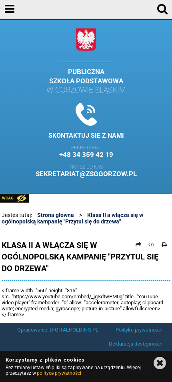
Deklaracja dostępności (135, 344)
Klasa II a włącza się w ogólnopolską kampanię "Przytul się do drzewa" (72, 218)
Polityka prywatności (139, 330)
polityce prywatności (59, 373)
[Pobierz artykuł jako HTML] (151, 244)
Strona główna (55, 215)
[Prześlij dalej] (138, 244)
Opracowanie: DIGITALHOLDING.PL (57, 330)
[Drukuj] (164, 244)
